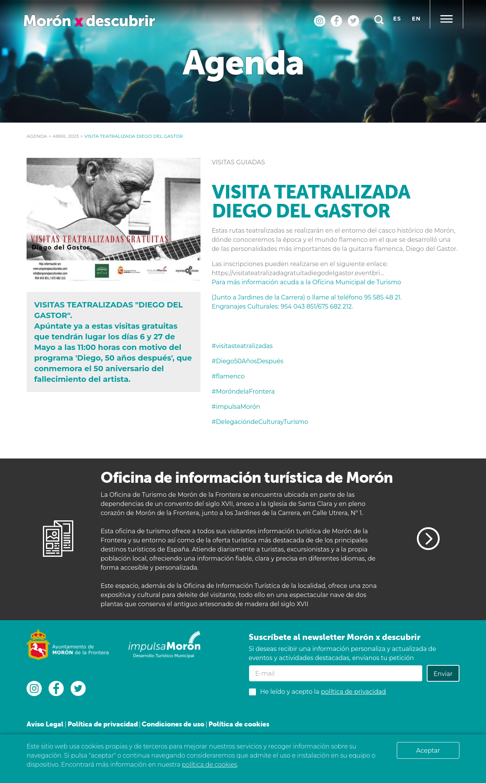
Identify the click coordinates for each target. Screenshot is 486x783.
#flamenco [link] (228, 376)
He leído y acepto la (323, 691)
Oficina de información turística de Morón (247, 477)
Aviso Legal (45, 724)
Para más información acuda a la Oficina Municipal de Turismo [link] (306, 282)
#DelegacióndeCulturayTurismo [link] (260, 421)
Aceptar (428, 750)
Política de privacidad (103, 724)
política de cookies (209, 764)
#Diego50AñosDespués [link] (248, 361)
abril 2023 (66, 136)
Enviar (443, 673)
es (397, 19)
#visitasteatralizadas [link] (242, 346)
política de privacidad (353, 691)
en (416, 19)
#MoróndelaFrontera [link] (243, 391)
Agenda (37, 136)
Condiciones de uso (173, 724)
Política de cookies (238, 724)
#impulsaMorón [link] (236, 406)
